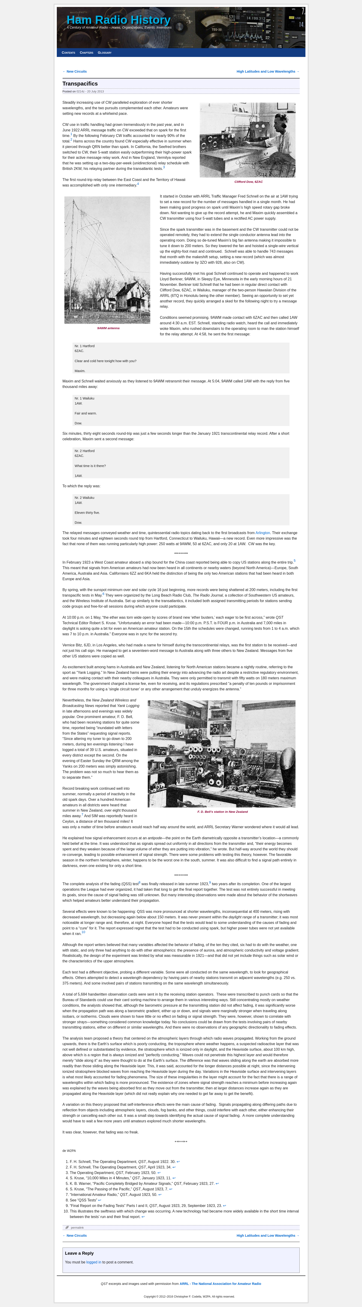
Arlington (263, 533)
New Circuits (75, 71)
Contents (68, 52)
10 (83, 932)
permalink (77, 1227)
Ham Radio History (119, 19)
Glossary (105, 52)
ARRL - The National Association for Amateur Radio (220, 1284)
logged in (93, 1262)
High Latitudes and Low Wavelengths (268, 71)
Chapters (86, 52)
